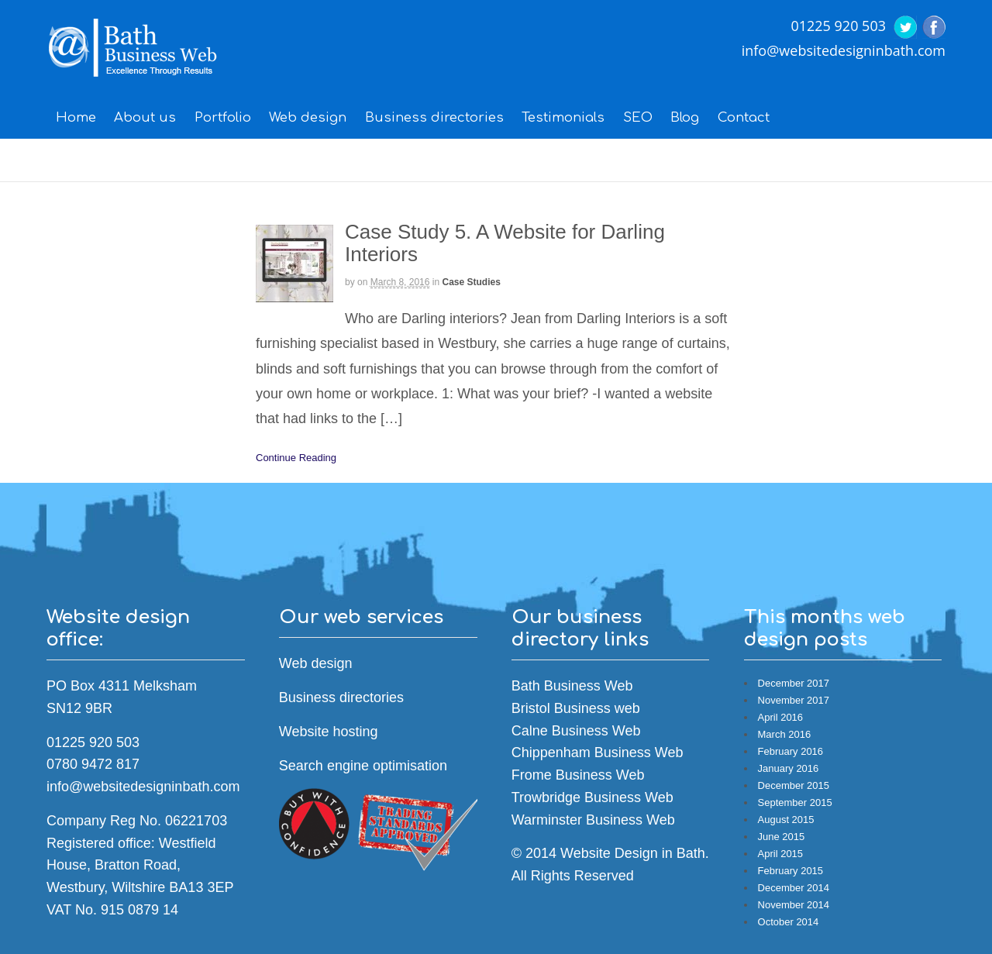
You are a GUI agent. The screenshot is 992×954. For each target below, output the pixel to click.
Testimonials (563, 117)
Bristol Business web (576, 708)
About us (145, 117)
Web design (307, 117)
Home (76, 117)
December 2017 (794, 683)
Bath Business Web (572, 686)
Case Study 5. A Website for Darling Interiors (505, 243)
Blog (684, 117)
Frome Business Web (578, 775)
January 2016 (788, 768)
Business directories (434, 117)
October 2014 (788, 922)
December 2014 (794, 888)
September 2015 (795, 802)
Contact (744, 117)
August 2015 (786, 819)
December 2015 (794, 785)
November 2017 (794, 700)
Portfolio (223, 117)
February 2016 (791, 751)
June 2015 (781, 836)
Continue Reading (296, 457)
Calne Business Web (576, 731)
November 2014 (794, 905)
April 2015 (781, 853)
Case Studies (471, 282)
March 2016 (784, 734)
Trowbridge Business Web (592, 797)
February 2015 (791, 871)
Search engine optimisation (363, 765)
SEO (638, 117)
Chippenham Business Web (598, 752)
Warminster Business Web (593, 820)
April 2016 (781, 717)
